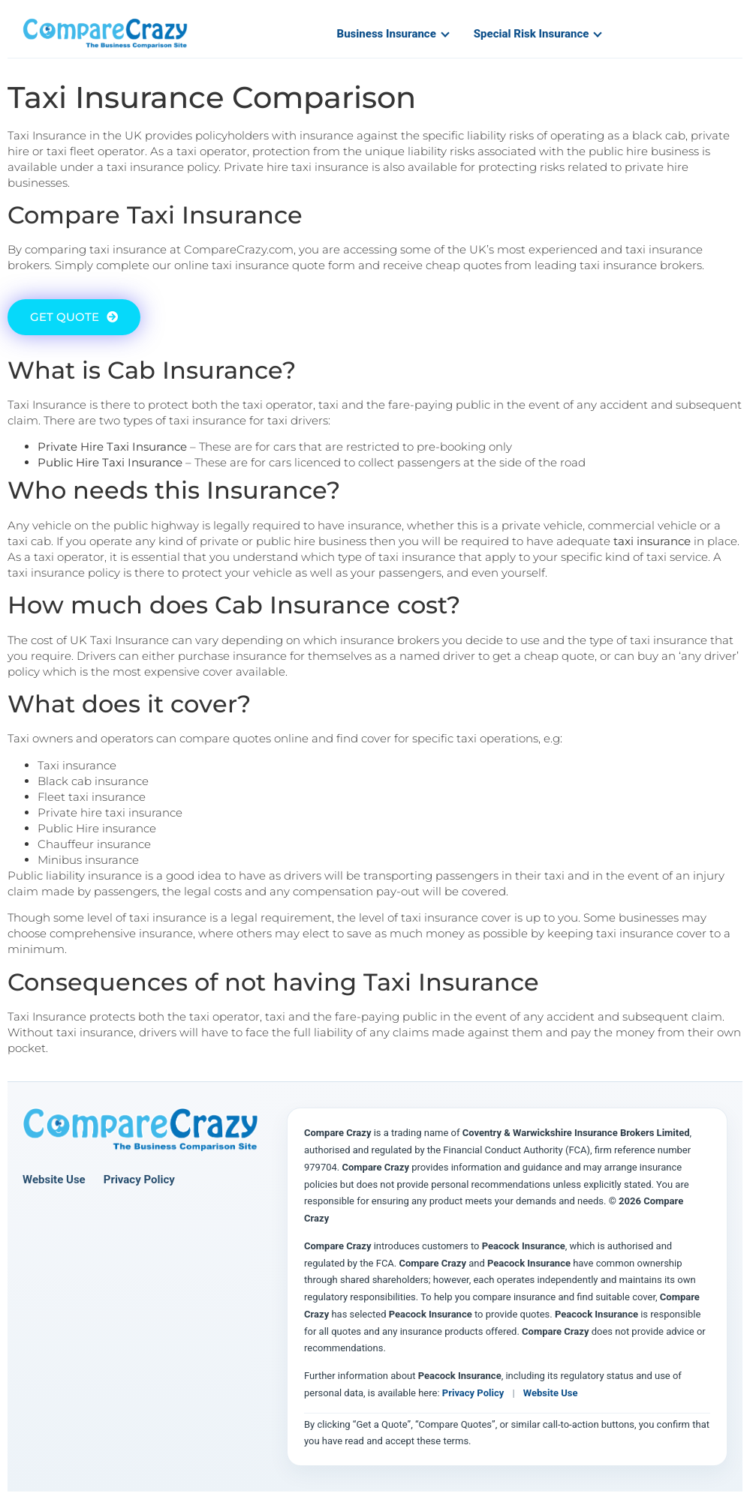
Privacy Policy (139, 1179)
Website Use (54, 1179)
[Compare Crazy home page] (140, 1130)
